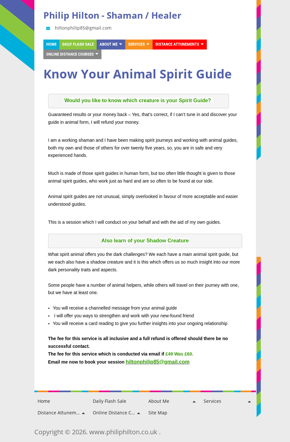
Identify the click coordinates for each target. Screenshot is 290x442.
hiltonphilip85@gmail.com (78, 28)
